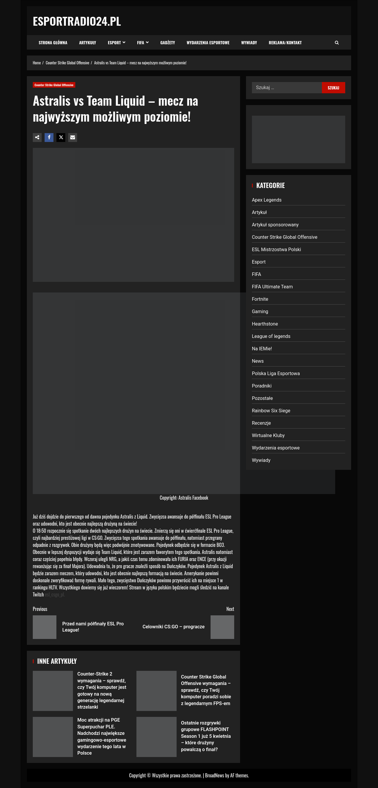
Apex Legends (267, 200)
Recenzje (261, 423)
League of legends (271, 336)
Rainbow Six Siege (271, 410)
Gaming (260, 311)
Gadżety (167, 42)
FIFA (140, 42)
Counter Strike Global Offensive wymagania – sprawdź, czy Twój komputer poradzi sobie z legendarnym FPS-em (156, 691)
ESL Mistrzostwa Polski (276, 249)
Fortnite (260, 299)
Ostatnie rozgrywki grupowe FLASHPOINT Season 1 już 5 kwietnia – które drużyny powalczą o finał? (156, 737)
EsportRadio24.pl (77, 20)
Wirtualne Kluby (268, 435)
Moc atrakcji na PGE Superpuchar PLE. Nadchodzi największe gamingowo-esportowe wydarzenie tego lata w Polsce (53, 737)
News (258, 361)
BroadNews (214, 775)
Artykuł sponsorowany (275, 225)
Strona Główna (53, 42)
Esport (114, 42)
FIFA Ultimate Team (272, 287)
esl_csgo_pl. (55, 594)
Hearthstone (265, 324)
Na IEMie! (262, 349)
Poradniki (262, 386)
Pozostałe (262, 398)
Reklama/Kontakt (285, 42)
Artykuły (87, 42)
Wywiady (249, 42)
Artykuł (259, 212)
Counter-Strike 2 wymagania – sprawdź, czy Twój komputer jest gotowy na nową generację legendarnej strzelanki (53, 691)
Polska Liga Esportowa (276, 373)
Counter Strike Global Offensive (54, 85)
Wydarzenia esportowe (208, 42)
